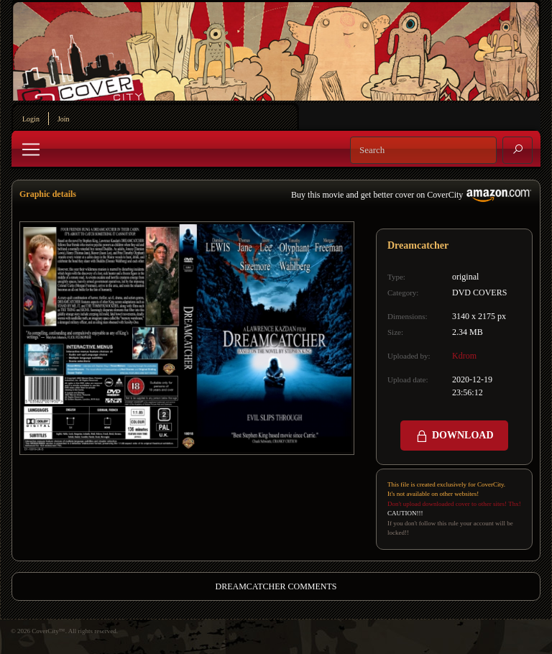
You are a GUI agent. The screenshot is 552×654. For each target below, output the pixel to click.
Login (31, 119)
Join (64, 119)
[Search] (423, 150)
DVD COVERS (479, 292)
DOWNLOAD (454, 436)
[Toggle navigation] (31, 149)
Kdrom (464, 356)
